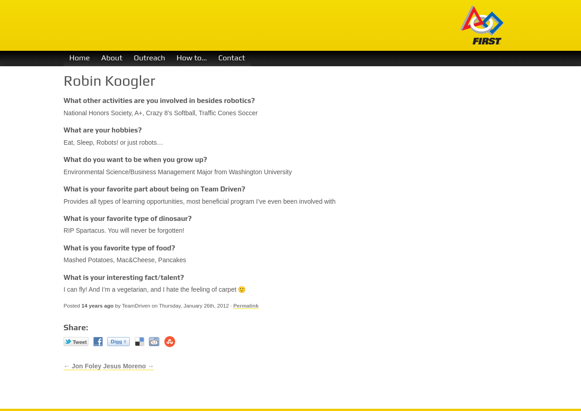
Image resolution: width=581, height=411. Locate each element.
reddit (154, 341)
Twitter (76, 341)
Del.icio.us (139, 341)
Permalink (246, 305)
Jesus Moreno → (128, 366)
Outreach (149, 57)
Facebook (98, 341)
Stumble (169, 341)
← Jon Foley (82, 366)
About (112, 57)
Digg (118, 341)
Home (79, 57)
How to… (192, 57)
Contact (231, 57)
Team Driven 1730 (221, 25)
